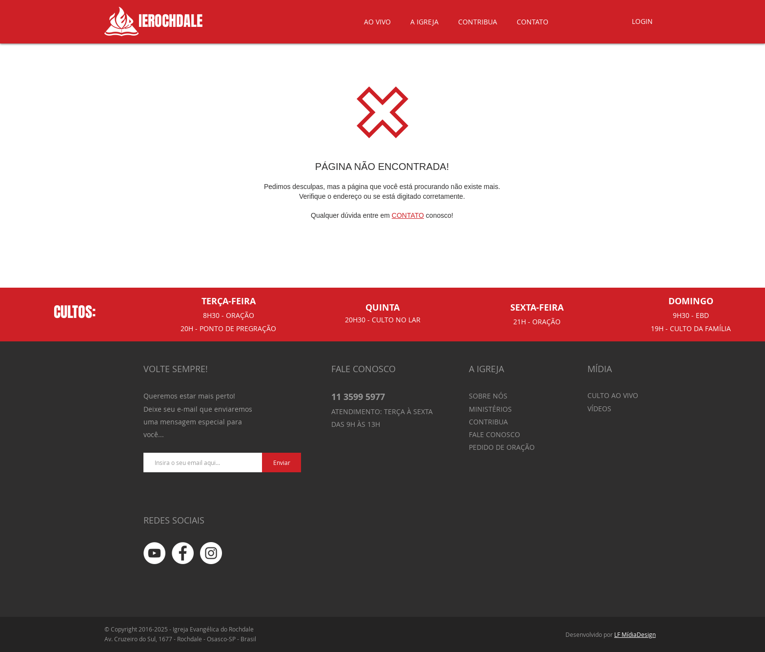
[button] (424, 21)
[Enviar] (281, 462)
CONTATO (408, 215)
